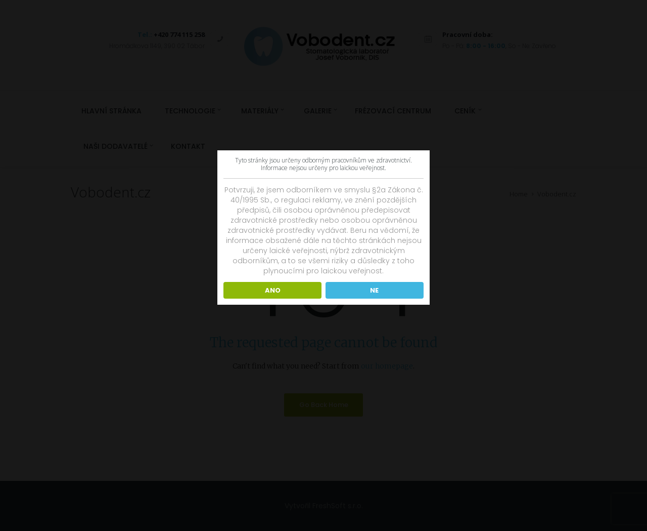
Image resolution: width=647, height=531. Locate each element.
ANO (273, 290)
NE (374, 290)
